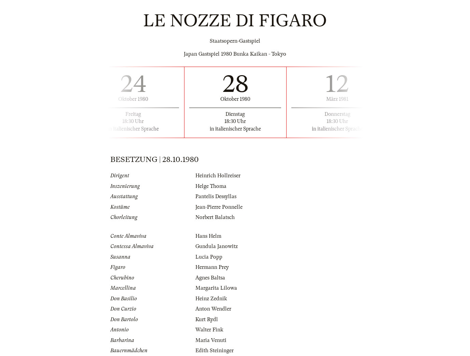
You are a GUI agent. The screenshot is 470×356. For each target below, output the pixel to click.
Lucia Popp (208, 257)
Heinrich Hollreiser (217, 176)
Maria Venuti (210, 340)
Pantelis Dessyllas (215, 196)
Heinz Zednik (211, 299)
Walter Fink (209, 330)
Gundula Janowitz (216, 246)
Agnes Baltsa (210, 278)
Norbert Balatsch (215, 217)
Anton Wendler (213, 309)
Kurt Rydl (206, 319)
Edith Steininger (214, 350)
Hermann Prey (212, 267)
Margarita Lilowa (216, 288)
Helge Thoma (210, 186)
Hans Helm (208, 236)
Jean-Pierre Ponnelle (219, 207)
